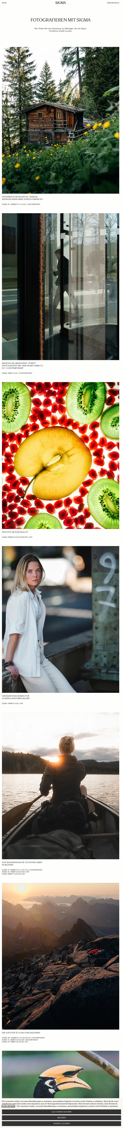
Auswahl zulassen (61, 1123)
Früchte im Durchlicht (15, 532)
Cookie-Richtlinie (8, 1106)
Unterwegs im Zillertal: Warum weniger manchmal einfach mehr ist (22, 198)
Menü (4, 3)
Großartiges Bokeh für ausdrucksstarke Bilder (16, 697)
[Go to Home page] (60, 2)
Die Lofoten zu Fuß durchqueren (21, 1033)
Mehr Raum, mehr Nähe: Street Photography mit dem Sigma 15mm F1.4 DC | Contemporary (22, 365)
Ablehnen (61, 1118)
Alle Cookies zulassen (61, 1112)
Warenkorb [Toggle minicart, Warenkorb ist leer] (113, 3)
